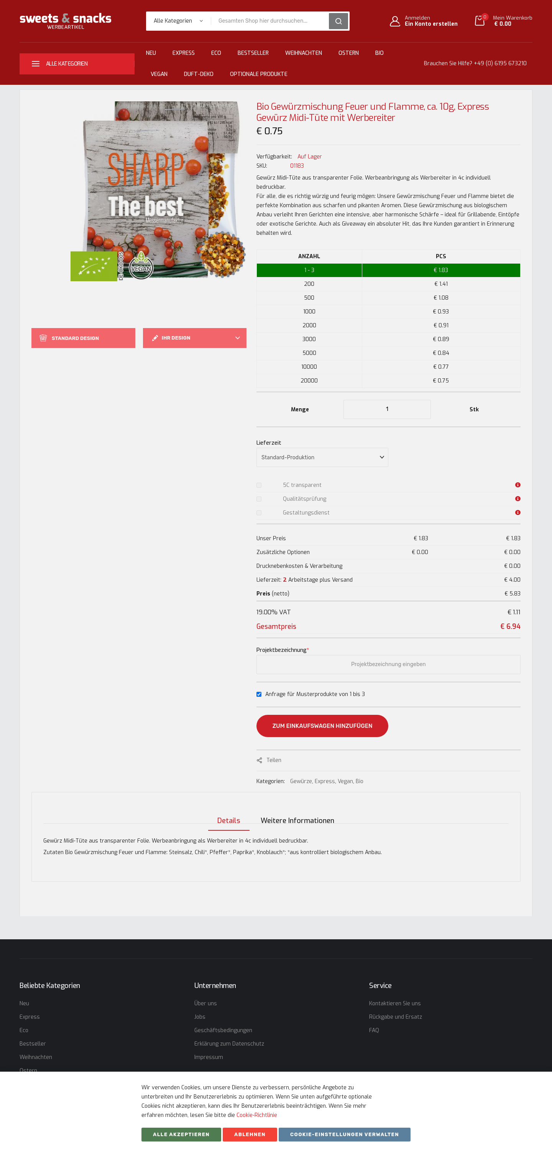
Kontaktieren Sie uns (395, 1003)
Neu (151, 53)
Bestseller (253, 53)
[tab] (227, 814)
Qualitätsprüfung (304, 499)
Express (183, 53)
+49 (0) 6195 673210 (500, 63)
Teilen (273, 760)
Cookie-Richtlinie (257, 1115)
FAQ (374, 1030)
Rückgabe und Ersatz (395, 1017)
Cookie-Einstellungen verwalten (344, 1134)
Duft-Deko (199, 74)
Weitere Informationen (297, 813)
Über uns (205, 1003)
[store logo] (66, 21)
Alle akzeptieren (181, 1134)
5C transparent (302, 485)
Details (226, 813)
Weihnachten (303, 53)
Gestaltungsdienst (306, 512)
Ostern (348, 53)
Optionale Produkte (259, 74)
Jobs (199, 1017)
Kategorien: (271, 781)
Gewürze (301, 781)
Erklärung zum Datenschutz (229, 1043)
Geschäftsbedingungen (223, 1030)
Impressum (208, 1057)
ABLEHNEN (250, 1134)
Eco (216, 53)
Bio (379, 53)
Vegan (159, 74)
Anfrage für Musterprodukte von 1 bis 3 (315, 694)
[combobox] (273, 21)
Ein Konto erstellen (431, 24)
